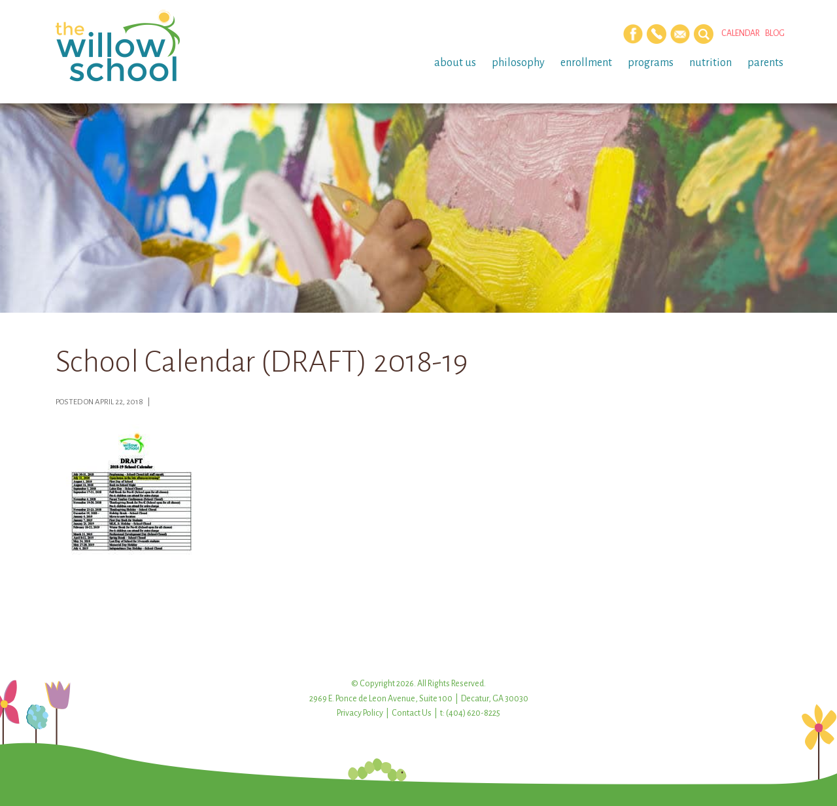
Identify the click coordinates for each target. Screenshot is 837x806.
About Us (455, 63)
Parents (765, 63)
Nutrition (710, 63)
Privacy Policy (360, 713)
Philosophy (518, 63)
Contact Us (412, 713)
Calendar (740, 33)
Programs (651, 63)
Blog (775, 33)
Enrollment (586, 63)
